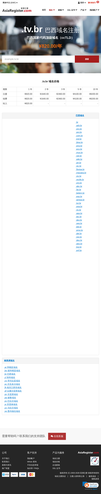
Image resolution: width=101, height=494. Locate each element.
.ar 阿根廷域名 (11, 367)
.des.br (79, 240)
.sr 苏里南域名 (10, 404)
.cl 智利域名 (9, 377)
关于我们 (5, 458)
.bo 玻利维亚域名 (12, 370)
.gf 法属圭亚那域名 (13, 391)
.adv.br (79, 125)
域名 (52, 10)
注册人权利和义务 (77, 476)
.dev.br (79, 220)
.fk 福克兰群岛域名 (13, 387)
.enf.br (79, 250)
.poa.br (79, 206)
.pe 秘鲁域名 (10, 398)
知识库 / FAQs (33, 468)
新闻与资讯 (6, 465)
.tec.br (79, 217)
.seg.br (79, 223)
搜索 (87, 59)
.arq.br (79, 132)
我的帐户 (94, 10)
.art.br (78, 163)
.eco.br (79, 149)
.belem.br (80, 193)
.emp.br (79, 230)
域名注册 (56, 458)
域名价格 (56, 462)
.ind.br (79, 139)
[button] (10, 3)
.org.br (79, 183)
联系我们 (5, 462)
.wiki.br (79, 159)
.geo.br (79, 244)
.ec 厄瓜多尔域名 (12, 384)
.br (77, 122)
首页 (44, 10)
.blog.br (79, 142)
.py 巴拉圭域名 (11, 401)
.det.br (79, 233)
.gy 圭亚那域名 (11, 394)
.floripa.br (80, 169)
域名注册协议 (60, 476)
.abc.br (79, 186)
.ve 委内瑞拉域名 (12, 411)
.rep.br (79, 237)
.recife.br (80, 179)
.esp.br (79, 196)
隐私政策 (95, 479)
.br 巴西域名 (10, 374)
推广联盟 (5, 468)
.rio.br (78, 210)
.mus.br (79, 152)
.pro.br (79, 129)
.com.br (79, 136)
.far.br (78, 189)
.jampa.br (80, 200)
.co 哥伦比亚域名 (12, 381)
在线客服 (57, 436)
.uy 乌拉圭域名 (11, 408)
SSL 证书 (72, 10)
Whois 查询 (32, 462)
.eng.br (79, 146)
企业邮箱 (56, 465)
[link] (90, 485)
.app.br (79, 213)
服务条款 (92, 476)
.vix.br (78, 176)
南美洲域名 (9, 360)
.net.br (79, 156)
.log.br (79, 247)
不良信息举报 (32, 465)
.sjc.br (78, 166)
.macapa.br (81, 173)
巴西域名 (80, 115)
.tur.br (78, 203)
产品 (83, 10)
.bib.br (79, 227)
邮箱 (61, 10)
